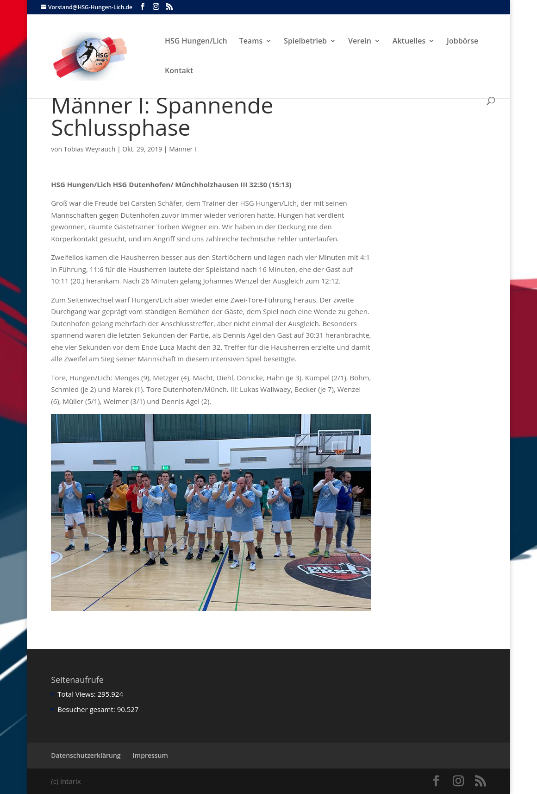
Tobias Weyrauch (90, 149)
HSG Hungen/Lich (196, 42)
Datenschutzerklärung (85, 755)
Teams (251, 42)
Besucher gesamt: (87, 709)
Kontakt (179, 71)
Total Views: (77, 694)
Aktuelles (409, 42)
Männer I (182, 149)
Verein (359, 42)
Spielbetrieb (305, 42)
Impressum (150, 755)
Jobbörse (462, 42)
